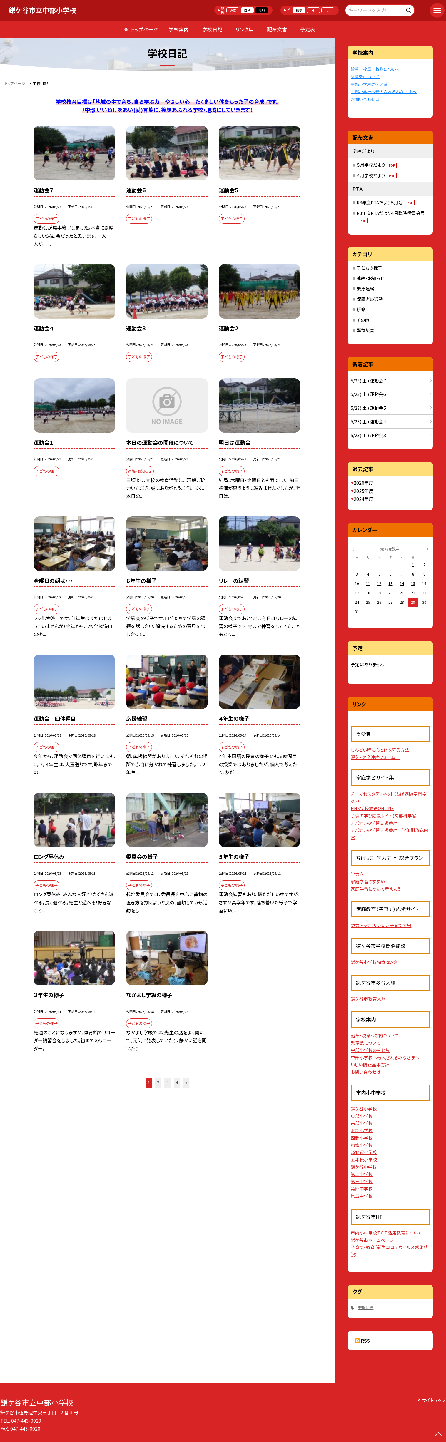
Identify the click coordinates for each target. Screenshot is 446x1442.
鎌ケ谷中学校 (364, 1167)
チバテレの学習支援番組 (374, 823)
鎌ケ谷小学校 (364, 1108)
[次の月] (427, 548)
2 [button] (158, 1082)
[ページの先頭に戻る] (438, 1434)
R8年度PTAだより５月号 (386, 202)
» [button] (186, 1082)
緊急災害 (365, 330)
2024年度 (364, 498)
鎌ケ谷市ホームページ (372, 1240)
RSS (365, 1340)
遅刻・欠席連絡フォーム (375, 757)
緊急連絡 (365, 288)
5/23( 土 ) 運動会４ (368, 421)
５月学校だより (377, 165)
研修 (361, 309)
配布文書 (277, 29)
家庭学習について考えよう (376, 889)
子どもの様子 (369, 268)
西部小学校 (362, 1138)
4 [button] (177, 1082)
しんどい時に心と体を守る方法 (380, 750)
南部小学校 (362, 1123)
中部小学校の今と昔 (369, 84)
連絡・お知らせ (370, 278)
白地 (247, 10)
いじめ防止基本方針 (370, 1064)
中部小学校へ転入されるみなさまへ (384, 92)
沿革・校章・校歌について (375, 69)
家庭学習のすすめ (368, 881)
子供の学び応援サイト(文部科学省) (384, 815)
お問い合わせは (365, 99)
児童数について (365, 77)
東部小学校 (362, 1116)
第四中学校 (362, 1188)
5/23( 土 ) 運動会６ (368, 394)
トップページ (144, 29)
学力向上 (359, 874)
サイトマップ (434, 1399)
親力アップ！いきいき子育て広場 (381, 925)
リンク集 (244, 29)
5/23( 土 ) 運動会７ (368, 380)
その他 (363, 320)
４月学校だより (377, 175)
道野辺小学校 (364, 1152)
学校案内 (179, 29)
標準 (299, 10)
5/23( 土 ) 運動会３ (368, 435)
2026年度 (364, 482)
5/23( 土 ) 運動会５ (368, 408)
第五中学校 (362, 1196)
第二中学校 (362, 1174)
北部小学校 (362, 1130)
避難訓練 (365, 1307)
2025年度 (364, 490)
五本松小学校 (364, 1159)
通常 (233, 10)
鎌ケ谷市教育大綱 (368, 999)
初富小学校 (362, 1145)
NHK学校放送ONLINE (372, 808)
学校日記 (212, 29)
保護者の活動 (370, 299)
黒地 (261, 10)
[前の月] (353, 548)
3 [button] (167, 1082)
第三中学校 (362, 1181)
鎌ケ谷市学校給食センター (376, 962)
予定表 (307, 29)
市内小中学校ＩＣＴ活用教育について (386, 1232)
